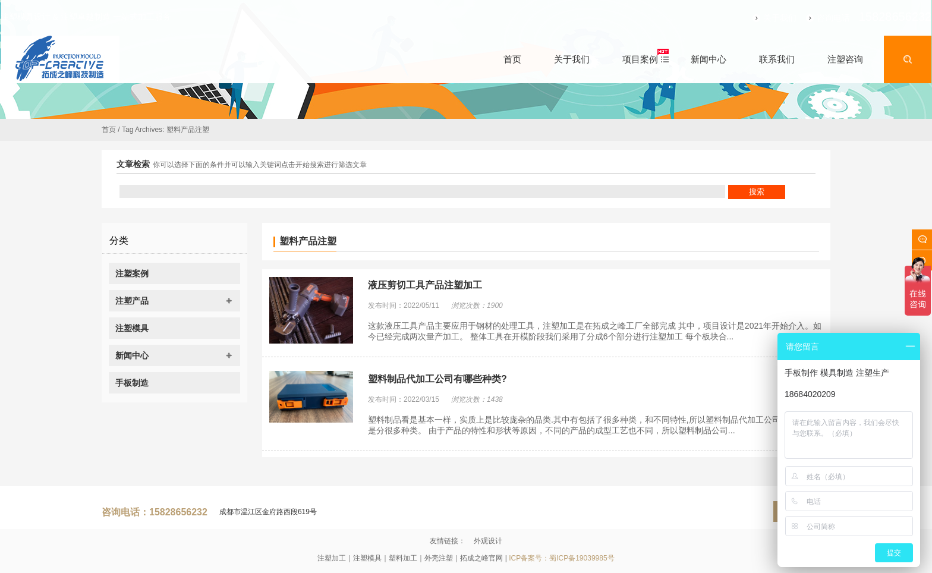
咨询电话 (815, 18)
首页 (109, 129)
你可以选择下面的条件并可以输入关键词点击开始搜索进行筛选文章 (260, 164)
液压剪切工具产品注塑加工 (425, 285)
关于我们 (761, 18)
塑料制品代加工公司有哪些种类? (437, 379)
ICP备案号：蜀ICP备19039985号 (561, 558)
